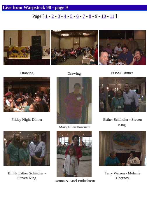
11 (112, 16)
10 (103, 16)
